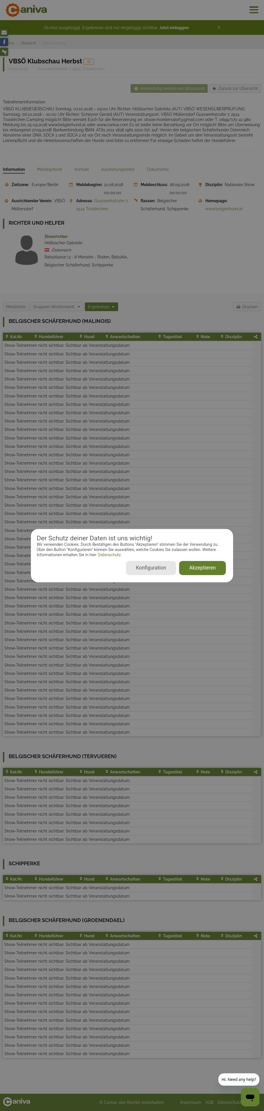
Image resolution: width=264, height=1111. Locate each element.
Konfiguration (151, 568)
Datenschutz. (109, 555)
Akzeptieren (202, 568)
